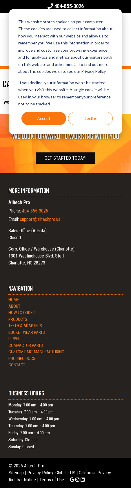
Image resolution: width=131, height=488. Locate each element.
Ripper (14, 338)
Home (13, 299)
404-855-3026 (69, 6)
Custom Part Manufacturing (36, 351)
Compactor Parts (25, 345)
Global (60, 473)
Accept (43, 118)
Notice (30, 479)
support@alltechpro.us (40, 219)
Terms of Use (51, 479)
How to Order (21, 312)
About (14, 306)
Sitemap (16, 473)
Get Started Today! (65, 158)
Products (17, 319)
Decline (90, 118)
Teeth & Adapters (25, 325)
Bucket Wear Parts (26, 332)
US (72, 473)
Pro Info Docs (21, 358)
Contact (16, 365)
